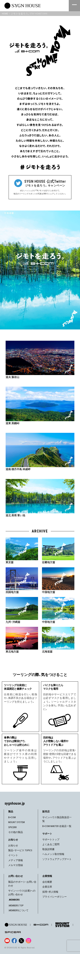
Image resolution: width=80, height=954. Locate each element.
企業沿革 (47, 886)
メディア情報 (15, 860)
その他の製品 (15, 832)
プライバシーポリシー (54, 896)
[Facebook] (14, 940)
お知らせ (13, 845)
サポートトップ (50, 839)
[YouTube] (7, 940)
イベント (13, 855)
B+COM (12, 817)
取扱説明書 (48, 849)
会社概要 (47, 881)
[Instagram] (28, 940)
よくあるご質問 (50, 844)
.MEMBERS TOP (15, 905)
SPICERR (12, 827)
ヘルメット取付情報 (53, 854)
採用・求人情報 (50, 891)
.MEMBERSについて (18, 910)
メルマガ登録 (15, 865)
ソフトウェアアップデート (57, 859)
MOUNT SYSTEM (16, 822)
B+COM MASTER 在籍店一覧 (56, 826)
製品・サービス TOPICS (20, 850)
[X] (21, 940)
